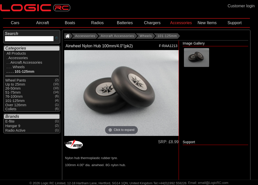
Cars (15, 23)
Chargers (152, 23)
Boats (70, 23)
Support (235, 23)
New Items (207, 23)
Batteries (125, 23)
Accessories (181, 23)
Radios (97, 23)
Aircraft (42, 23)
